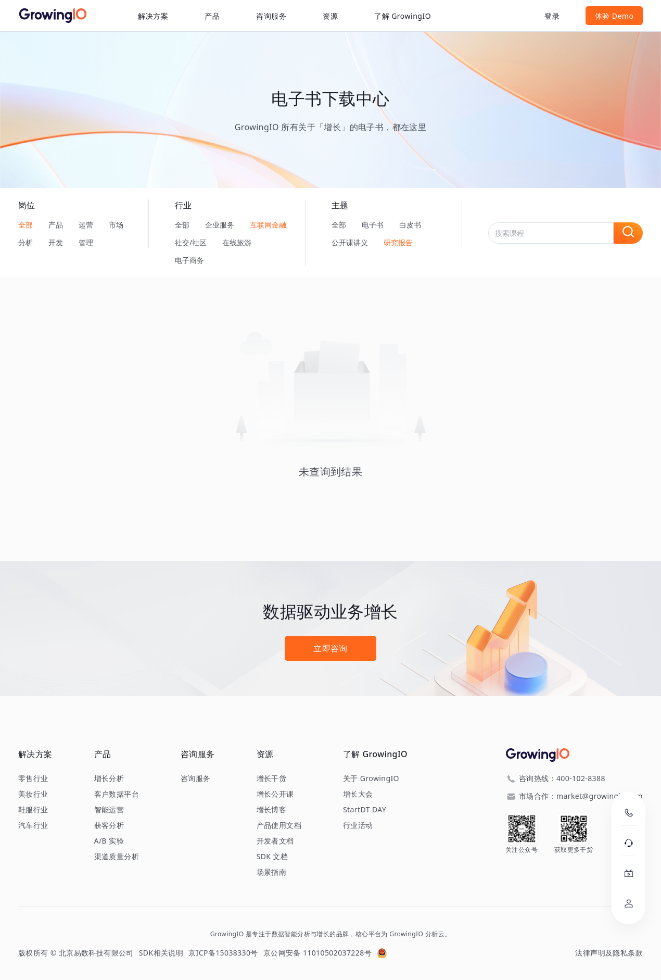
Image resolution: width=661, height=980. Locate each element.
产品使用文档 (279, 825)
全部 (25, 225)
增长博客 (272, 809)
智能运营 (109, 809)
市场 (116, 225)
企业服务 (219, 225)
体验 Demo (614, 16)
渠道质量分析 (116, 856)
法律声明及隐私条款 (609, 953)
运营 (86, 225)
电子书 (373, 225)
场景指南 (272, 872)
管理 (86, 242)
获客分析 (109, 825)
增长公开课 (275, 794)
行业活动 (358, 825)
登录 (552, 16)
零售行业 (33, 778)
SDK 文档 (272, 856)
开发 (55, 242)
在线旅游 (236, 242)
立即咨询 (330, 648)
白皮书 (410, 225)
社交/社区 (191, 242)
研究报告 (398, 242)
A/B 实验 (109, 841)
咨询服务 (271, 16)
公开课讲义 (350, 242)
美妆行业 (33, 794)
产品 (55, 225)
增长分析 (109, 778)
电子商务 (189, 260)
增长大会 (358, 794)
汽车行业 (33, 825)
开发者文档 (275, 841)
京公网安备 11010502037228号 (317, 953)
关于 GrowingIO (371, 778)
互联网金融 (268, 225)
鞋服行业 (33, 809)
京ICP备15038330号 (223, 953)
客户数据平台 (116, 794)
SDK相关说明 (161, 953)
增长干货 (272, 778)
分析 (25, 242)
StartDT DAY (364, 809)
